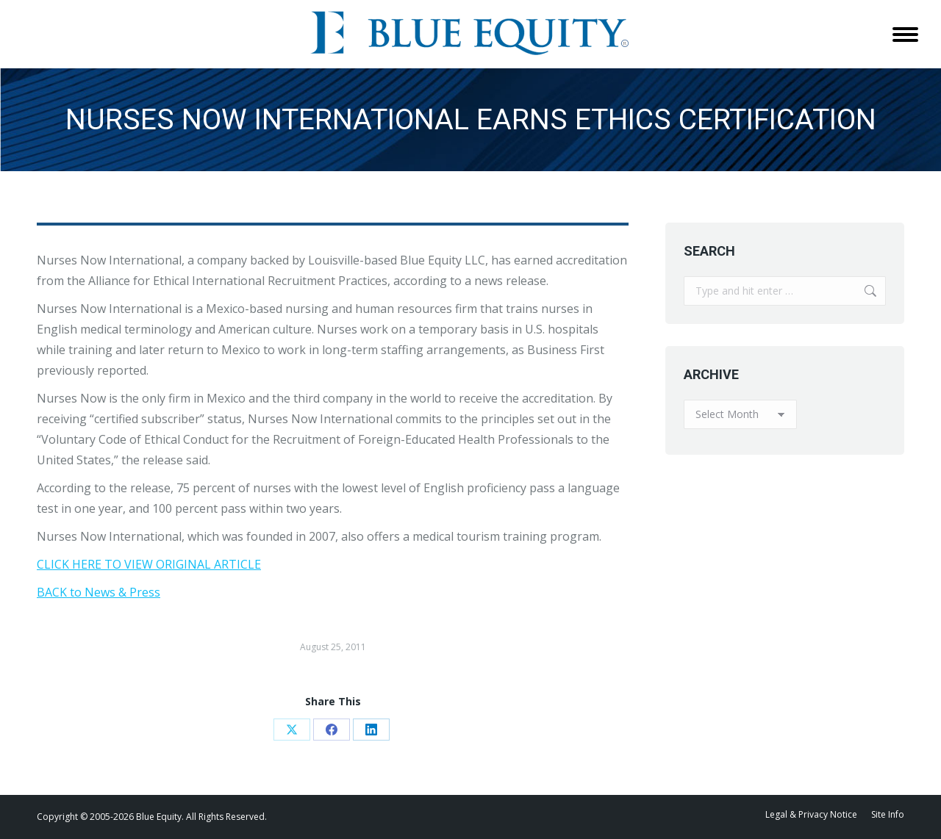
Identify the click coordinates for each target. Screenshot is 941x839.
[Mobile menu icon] (905, 34)
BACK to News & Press (98, 592)
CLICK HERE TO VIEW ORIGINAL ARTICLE (149, 564)
